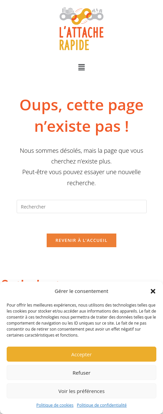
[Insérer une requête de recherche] (82, 206)
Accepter (81, 354)
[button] (153, 291)
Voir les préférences (81, 391)
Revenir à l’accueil (81, 240)
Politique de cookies (55, 405)
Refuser (82, 372)
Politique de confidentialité (102, 405)
